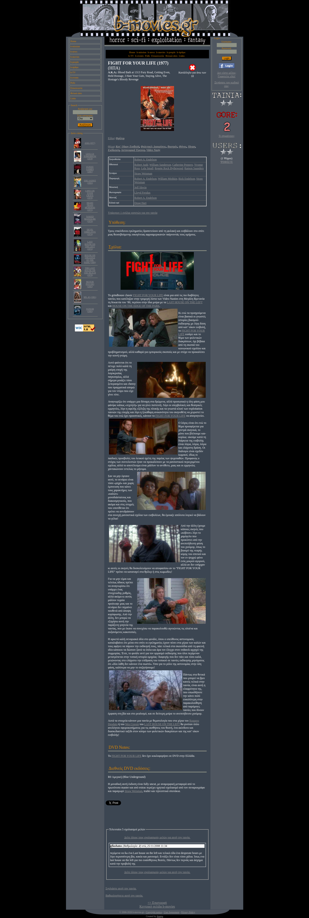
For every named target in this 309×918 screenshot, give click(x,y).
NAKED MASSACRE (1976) (90, 218)
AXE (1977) (90, 143)
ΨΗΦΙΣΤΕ (227, 162)
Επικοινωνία (76, 88)
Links (73, 98)
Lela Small (147, 168)
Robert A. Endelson (146, 159)
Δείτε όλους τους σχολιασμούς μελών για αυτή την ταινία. (157, 837)
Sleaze (191, 146)
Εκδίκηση (114, 150)
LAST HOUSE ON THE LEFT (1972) (90, 245)
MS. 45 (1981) (90, 297)
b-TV (73, 72)
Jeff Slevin (141, 187)
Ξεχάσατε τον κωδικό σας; (226, 84)
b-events (74, 77)
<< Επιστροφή (157, 903)
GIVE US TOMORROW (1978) (90, 156)
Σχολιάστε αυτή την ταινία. (121, 888)
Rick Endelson (186, 178)
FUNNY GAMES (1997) (90, 169)
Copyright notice (154, 912)
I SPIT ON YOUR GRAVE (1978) (90, 194)
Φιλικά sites (76, 93)
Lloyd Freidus (143, 192)
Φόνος (183, 146)
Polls (72, 83)
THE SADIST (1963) (90, 181)
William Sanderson (160, 164)
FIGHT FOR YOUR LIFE (148, 295)
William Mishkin (167, 178)
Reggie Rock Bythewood (169, 168)
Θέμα (111, 146)
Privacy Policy (188, 912)
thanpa (160, 916)
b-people (74, 62)
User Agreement (171, 912)
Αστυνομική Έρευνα (133, 150)
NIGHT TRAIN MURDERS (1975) (90, 206)
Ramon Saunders (194, 168)
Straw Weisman (143, 173)
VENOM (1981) (90, 310)
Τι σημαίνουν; (227, 136)
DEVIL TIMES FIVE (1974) (90, 231)
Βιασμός (172, 146)
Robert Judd (141, 164)
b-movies (74, 57)
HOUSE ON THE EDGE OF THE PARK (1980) (90, 259)
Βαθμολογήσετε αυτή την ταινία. (124, 895)
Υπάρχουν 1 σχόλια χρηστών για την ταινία (132, 212)
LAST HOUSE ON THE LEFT (185, 302)
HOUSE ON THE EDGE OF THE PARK (136, 305)
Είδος (111, 138)
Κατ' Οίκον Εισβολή (127, 146)
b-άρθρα (74, 67)
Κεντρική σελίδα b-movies (157, 906)
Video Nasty (153, 150)
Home (73, 41)
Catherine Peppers (182, 164)
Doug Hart (141, 203)
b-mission (75, 46)
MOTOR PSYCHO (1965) (90, 284)
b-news (73, 51)
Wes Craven (132, 724)
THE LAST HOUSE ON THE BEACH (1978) (90, 271)
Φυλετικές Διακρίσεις (153, 146)
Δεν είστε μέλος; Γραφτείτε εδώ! (226, 74)
